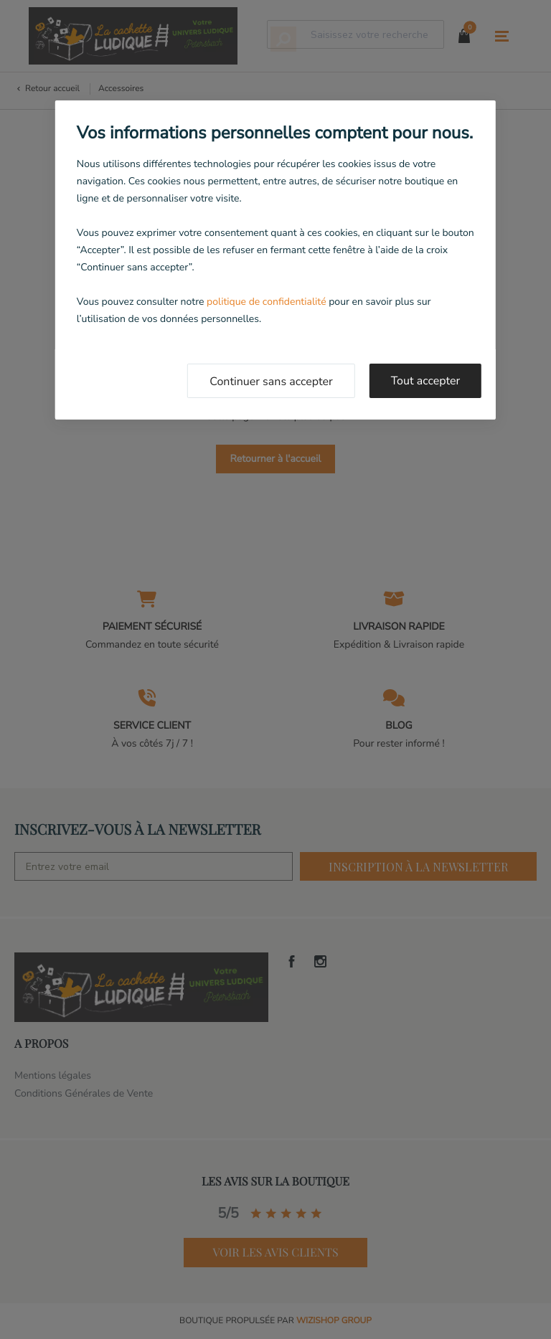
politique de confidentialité (266, 301)
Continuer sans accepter (271, 381)
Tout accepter (426, 381)
